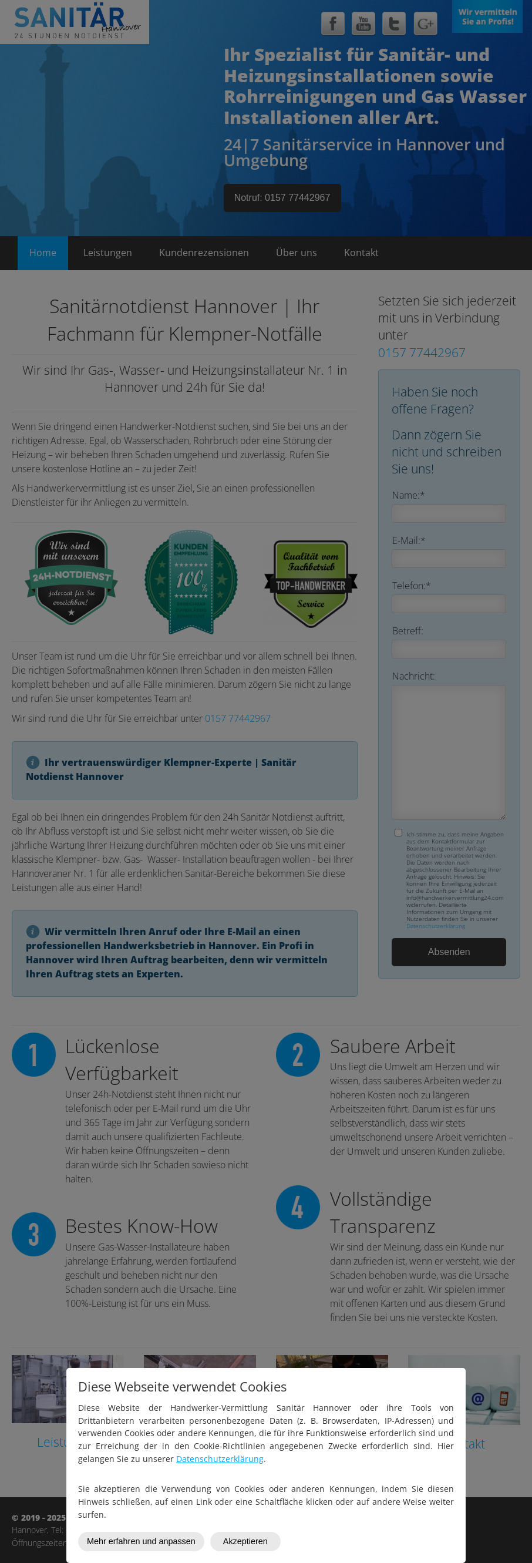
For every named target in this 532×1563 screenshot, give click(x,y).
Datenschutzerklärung (220, 1458)
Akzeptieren (245, 1541)
